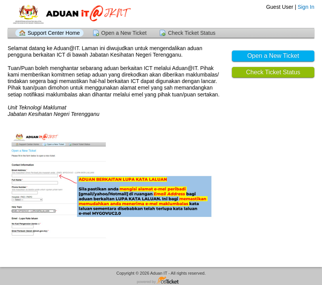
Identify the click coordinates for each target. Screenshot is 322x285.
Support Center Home (54, 33)
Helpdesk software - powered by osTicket (161, 280)
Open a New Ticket (123, 33)
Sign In (305, 7)
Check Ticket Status (191, 33)
